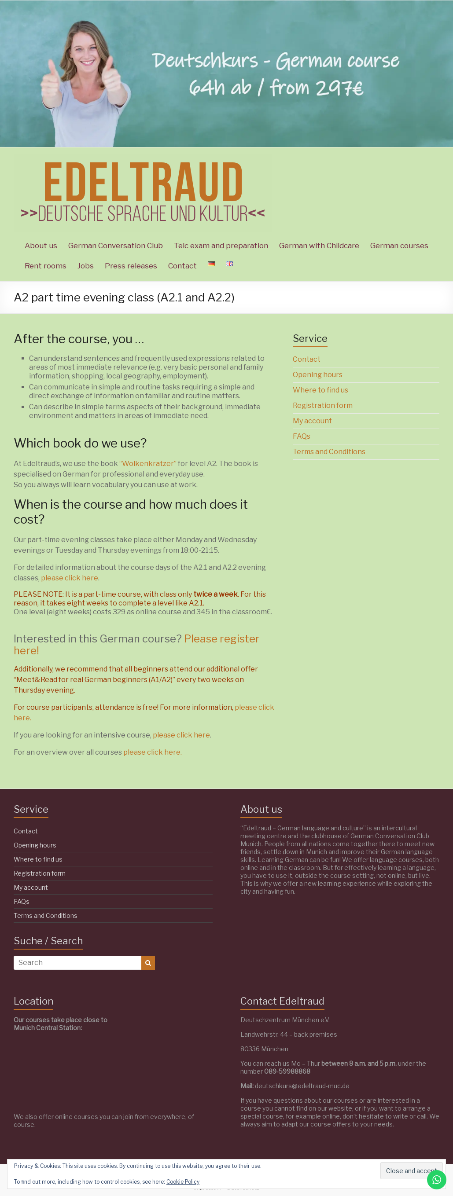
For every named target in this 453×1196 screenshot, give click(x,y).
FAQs (301, 436)
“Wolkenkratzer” (148, 463)
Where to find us (320, 390)
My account (312, 421)
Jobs (85, 265)
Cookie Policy (182, 1181)
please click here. (152, 752)
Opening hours (318, 375)
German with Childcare (319, 245)
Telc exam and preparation (221, 245)
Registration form (323, 405)
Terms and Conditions (329, 452)
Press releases (131, 265)
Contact (182, 265)
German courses (399, 245)
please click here (69, 578)
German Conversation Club (115, 245)
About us (41, 245)
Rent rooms (45, 265)
